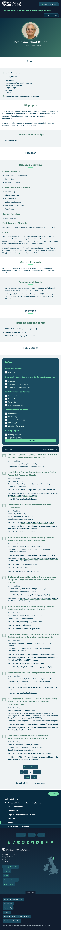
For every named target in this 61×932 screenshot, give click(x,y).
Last (35, 778)
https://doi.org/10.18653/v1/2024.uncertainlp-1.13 (39, 490)
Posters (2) (12, 402)
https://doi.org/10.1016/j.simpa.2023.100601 (37, 523)
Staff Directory (9, 886)
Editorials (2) (12, 423)
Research (11, 820)
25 (24, 784)
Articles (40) (12, 417)
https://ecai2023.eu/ (24, 568)
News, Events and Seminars (18, 828)
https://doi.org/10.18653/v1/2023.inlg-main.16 (37, 655)
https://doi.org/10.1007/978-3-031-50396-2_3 (37, 556)
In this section (51, 15)
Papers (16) (12, 399)
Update (53, 795)
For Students (20, 837)
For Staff (32, 837)
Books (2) (11, 373)
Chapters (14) (13, 381)
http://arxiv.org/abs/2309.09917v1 (29, 622)
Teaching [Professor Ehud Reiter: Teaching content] (30, 311)
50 (27, 784)
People (10, 824)
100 (31, 784)
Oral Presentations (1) (16, 405)
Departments (13, 812)
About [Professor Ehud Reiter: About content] (30, 61)
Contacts (7, 873)
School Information (15, 808)
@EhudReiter (38, 248)
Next (27, 778)
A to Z (6, 878)
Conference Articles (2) (16, 420)
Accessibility (8, 910)
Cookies (6, 914)
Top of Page (30, 894)
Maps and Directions (10, 882)
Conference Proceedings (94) (19, 387)
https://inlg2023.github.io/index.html (30, 664)
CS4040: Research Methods (15, 333)
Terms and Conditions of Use (13, 902)
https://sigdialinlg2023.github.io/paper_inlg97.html (35, 667)
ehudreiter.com (8, 119)
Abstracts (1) (12, 396)
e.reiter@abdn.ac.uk (13, 73)
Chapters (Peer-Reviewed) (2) (19, 384)
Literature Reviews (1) (16, 426)
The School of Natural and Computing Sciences (27, 10)
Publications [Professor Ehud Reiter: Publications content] (30, 348)
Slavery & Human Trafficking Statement (16, 919)
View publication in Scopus (26, 499)
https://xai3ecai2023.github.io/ (28, 572)
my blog (9, 228)
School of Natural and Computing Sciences (22, 97)
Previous (35, 768)
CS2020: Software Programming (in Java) (21, 329)
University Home (11, 801)
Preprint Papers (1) (15, 438)
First (26, 768)
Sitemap (42, 837)
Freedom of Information (12, 923)
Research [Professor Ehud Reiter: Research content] (30, 153)
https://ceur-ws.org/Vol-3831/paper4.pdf (32, 595)
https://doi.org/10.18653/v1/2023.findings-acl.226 (39, 725)
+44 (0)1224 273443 (13, 77)
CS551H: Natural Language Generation (20, 336)
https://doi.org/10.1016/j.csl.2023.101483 (35, 754)
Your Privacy (8, 906)
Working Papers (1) (15, 435)
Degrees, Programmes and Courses (21, 816)
